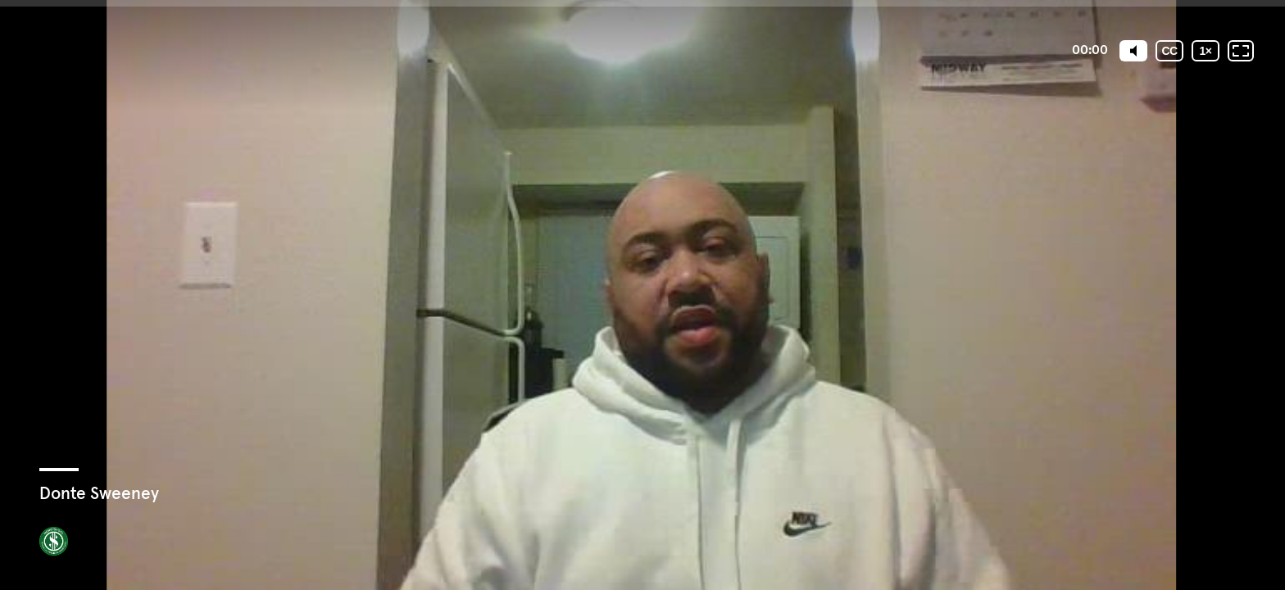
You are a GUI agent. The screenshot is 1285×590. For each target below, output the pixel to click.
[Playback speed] (1205, 50)
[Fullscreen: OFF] (1241, 50)
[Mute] (1133, 50)
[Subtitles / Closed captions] (1169, 50)
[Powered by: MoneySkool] (53, 541)
